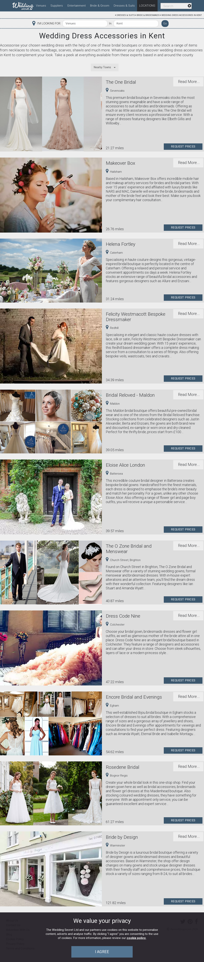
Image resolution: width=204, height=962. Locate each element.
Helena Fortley (120, 244)
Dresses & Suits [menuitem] (124, 5)
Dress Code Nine (123, 616)
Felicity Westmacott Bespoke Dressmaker (135, 316)
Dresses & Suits (126, 15)
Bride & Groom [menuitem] (99, 5)
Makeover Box (120, 163)
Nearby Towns (102, 67)
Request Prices (183, 146)
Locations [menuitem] (147, 5)
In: (110, 23)
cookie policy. (136, 938)
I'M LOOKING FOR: (49, 23)
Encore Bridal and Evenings (134, 697)
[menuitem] (23, 5)
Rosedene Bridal (122, 767)
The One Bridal (121, 82)
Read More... (189, 81)
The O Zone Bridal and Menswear (129, 548)
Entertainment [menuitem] (76, 5)
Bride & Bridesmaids (148, 15)
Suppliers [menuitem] (56, 5)
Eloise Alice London (125, 465)
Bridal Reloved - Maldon (130, 395)
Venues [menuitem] (41, 5)
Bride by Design (122, 837)
